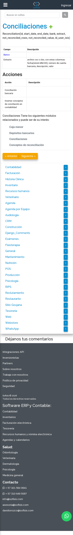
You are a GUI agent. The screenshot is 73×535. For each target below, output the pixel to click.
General (10, 251)
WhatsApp (12, 328)
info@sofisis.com (13, 499)
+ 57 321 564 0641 (15, 487)
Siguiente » (28, 156)
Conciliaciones (25, 26)
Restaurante (13, 298)
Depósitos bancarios (21, 133)
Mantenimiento (14, 257)
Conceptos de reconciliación (26, 145)
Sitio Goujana (13, 305)
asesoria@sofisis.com (16, 504)
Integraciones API (13, 351)
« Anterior (11, 156)
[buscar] (32, 15)
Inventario (11, 185)
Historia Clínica (14, 179)
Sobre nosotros (12, 369)
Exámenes (12, 239)
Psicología (11, 281)
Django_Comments (17, 233)
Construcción (13, 227)
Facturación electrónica (17, 422)
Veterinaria (9, 458)
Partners (8, 363)
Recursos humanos (17, 191)
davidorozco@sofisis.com (18, 510)
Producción (12, 275)
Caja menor (16, 127)
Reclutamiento (14, 292)
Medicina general (13, 475)
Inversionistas (11, 357)
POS (8, 268)
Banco (7, 54)
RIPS (8, 287)
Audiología (12, 215)
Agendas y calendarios (16, 439)
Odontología (10, 452)
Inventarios (9, 417)
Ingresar (66, 5)
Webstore (11, 322)
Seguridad (9, 386)
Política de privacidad (15, 380)
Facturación (12, 173)
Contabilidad (13, 167)
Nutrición (10, 263)
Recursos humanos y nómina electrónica (27, 434)
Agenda (10, 203)
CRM (8, 221)
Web (8, 316)
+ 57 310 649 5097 (15, 493)
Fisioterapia (12, 245)
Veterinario (12, 197)
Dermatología (11, 463)
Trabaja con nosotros (15, 374)
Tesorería (11, 310)
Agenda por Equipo (17, 209)
